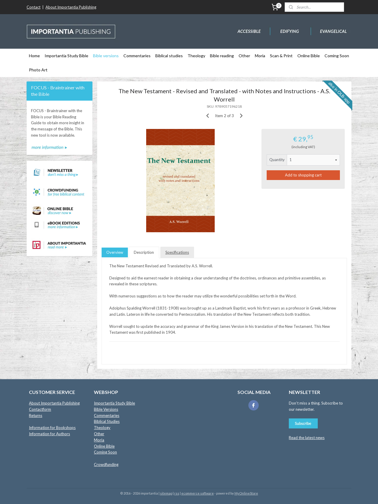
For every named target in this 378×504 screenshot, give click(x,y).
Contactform (40, 409)
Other (244, 55)
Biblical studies (169, 55)
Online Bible (308, 55)
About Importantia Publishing (70, 7)
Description (144, 252)
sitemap (166, 493)
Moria (260, 55)
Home (34, 55)
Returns (35, 415)
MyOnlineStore (246, 493)
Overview (114, 252)
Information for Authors (49, 433)
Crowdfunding (106, 464)
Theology (196, 55)
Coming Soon (337, 55)
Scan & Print (281, 55)
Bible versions (106, 55)
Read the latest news (307, 437)
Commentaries (137, 55)
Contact (33, 7)
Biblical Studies (107, 421)
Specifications (177, 252)
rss (176, 493)
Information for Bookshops (52, 427)
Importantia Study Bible (66, 55)
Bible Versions (106, 409)
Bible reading (222, 55)
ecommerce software (197, 493)
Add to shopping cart (303, 175)
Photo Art (38, 69)
